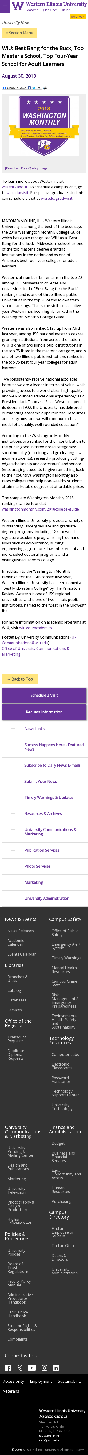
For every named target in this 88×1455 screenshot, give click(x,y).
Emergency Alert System (66, 946)
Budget (58, 1143)
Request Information (44, 712)
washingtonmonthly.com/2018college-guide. (41, 509)
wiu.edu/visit (17, 192)
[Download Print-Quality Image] (26, 168)
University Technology (62, 1106)
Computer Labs (65, 1054)
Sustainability (70, 1381)
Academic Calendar (16, 942)
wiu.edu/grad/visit (56, 198)
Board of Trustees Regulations (18, 1267)
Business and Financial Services (63, 1157)
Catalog (14, 990)
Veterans (11, 1391)
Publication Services (41, 850)
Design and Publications (18, 1167)
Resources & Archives (43, 813)
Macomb (32, 10)
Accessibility (13, 1381)
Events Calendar (22, 954)
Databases (17, 1000)
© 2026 (17, 1449)
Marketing (33, 882)
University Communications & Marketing (50, 831)
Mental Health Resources (64, 969)
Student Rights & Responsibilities (22, 1327)
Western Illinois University (56, 4)
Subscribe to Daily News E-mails (52, 765)
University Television (17, 1190)
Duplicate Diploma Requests (16, 1054)
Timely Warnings (66, 958)
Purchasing (62, 1201)
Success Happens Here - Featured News (54, 747)
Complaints (17, 1339)
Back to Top (20, 679)
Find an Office (63, 1245)
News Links (34, 729)
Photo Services (37, 866)
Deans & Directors (60, 1257)
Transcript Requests (17, 1038)
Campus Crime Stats (64, 983)
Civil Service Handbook (18, 1313)
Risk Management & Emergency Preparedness (65, 1000)
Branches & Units (18, 978)
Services (15, 1010)
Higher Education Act (19, 1221)
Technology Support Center (65, 1093)
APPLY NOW (77, 16)
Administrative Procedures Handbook (20, 1298)
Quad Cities (50, 10)
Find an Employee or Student (63, 1232)
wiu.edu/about (14, 187)
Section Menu (19, 33)
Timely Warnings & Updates (48, 797)
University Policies (16, 1252)
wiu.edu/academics (35, 627)
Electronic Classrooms (62, 1066)
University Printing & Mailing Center (21, 1151)
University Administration (46, 898)
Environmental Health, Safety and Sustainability (64, 1021)
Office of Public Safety (65, 932)
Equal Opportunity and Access (66, 1174)
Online (65, 10)
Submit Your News (40, 781)
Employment (41, 1381)
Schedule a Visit (44, 695)
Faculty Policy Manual (19, 1283)
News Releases (21, 930)
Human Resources (61, 1189)
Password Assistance (61, 1079)
